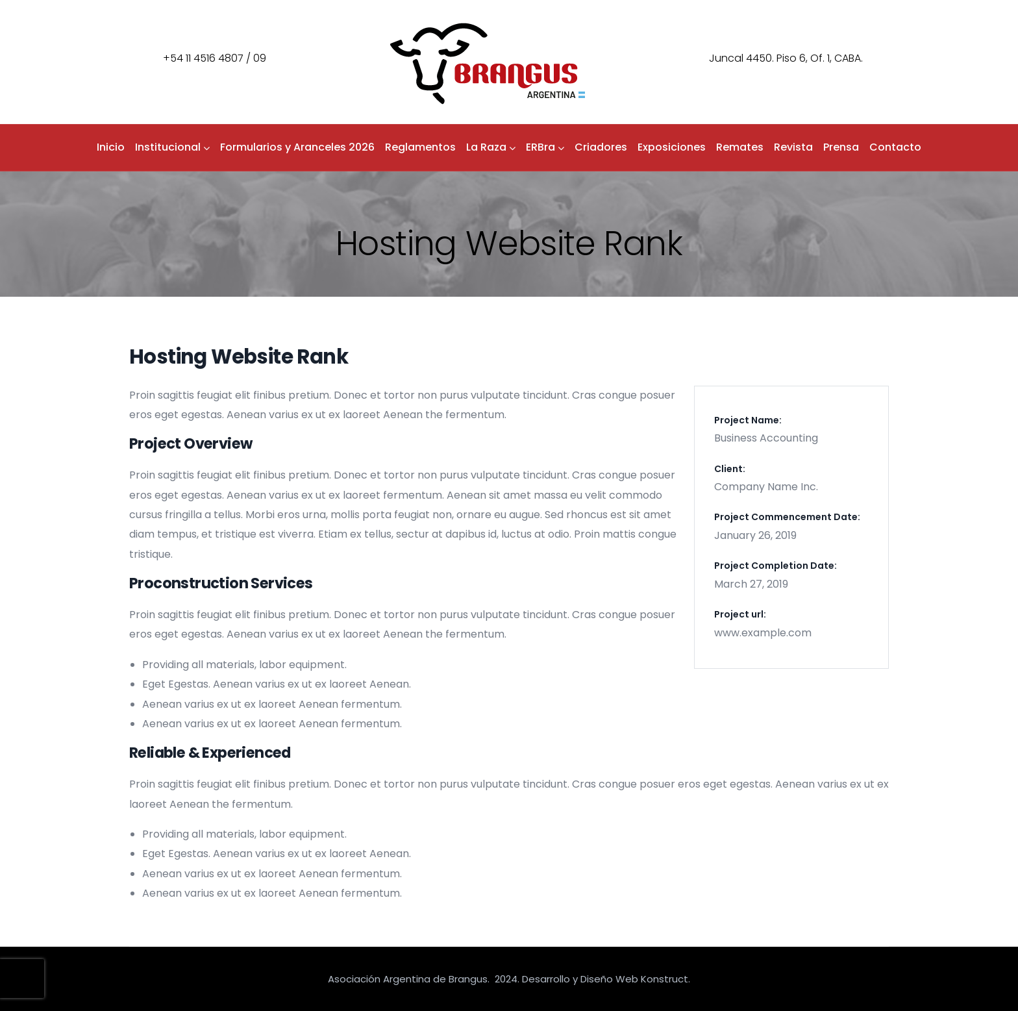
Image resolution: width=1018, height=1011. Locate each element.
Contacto (895, 147)
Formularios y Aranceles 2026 (297, 147)
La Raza (490, 147)
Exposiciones (672, 147)
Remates (740, 147)
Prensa (841, 147)
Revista (793, 147)
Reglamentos (420, 147)
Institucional (172, 147)
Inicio (111, 147)
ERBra (545, 147)
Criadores (601, 147)
